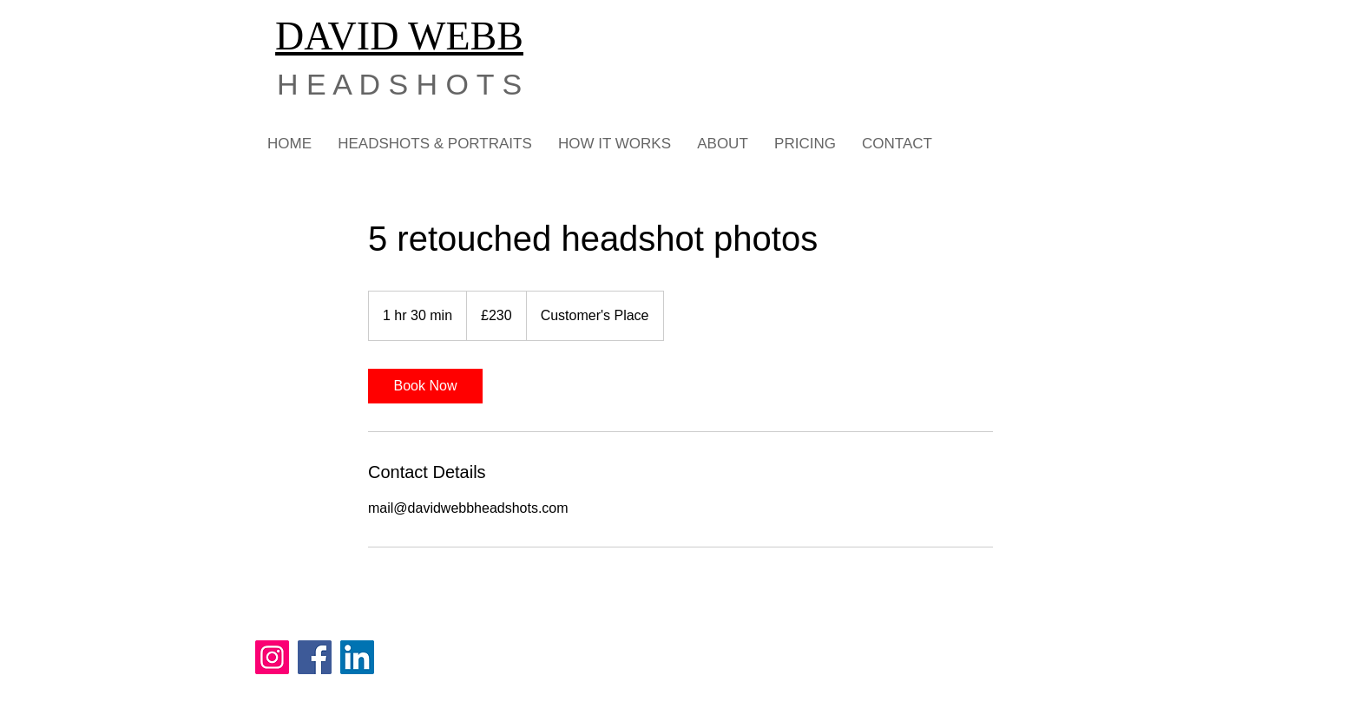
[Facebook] (315, 657)
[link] (425, 386)
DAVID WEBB (399, 36)
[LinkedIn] (357, 657)
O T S (479, 84)
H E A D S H (357, 84)
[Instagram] (272, 657)
